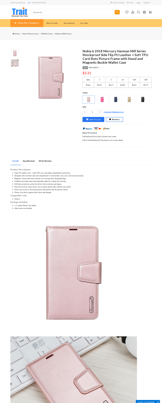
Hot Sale (84, 23)
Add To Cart (93, 119)
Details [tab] (15, 161)
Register (147, 3)
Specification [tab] (29, 161)
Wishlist (114, 119)
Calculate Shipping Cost (114, 112)
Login (138, 3)
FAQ (130, 3)
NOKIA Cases (47, 34)
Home (15, 34)
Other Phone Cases (30, 34)
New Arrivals (52, 23)
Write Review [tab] (45, 161)
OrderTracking (117, 3)
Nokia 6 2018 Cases (63, 34)
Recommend (69, 23)
